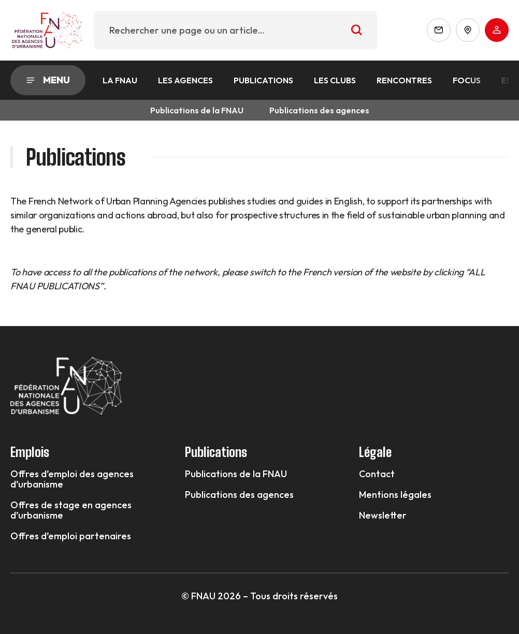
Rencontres (404, 80)
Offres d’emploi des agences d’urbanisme (72, 479)
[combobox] (235, 30)
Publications (263, 80)
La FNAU (120, 80)
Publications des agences (319, 110)
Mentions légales (395, 495)
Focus (467, 80)
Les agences (185, 80)
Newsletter (383, 515)
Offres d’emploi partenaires (70, 536)
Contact (377, 474)
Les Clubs (335, 80)
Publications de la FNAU (196, 110)
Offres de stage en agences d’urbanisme (71, 510)
